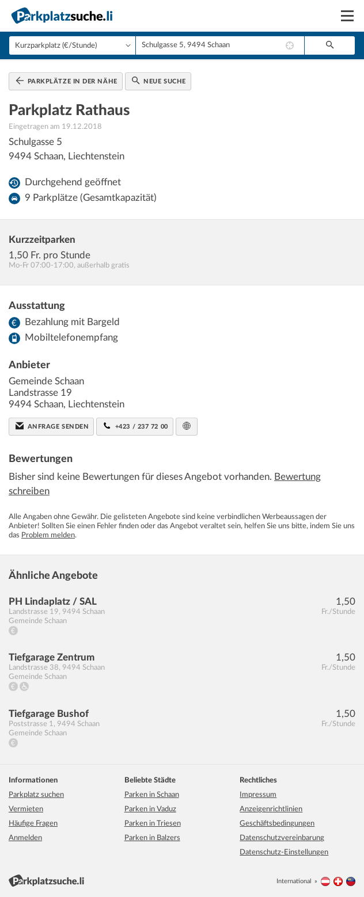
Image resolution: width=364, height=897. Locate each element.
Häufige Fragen (33, 823)
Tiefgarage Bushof (49, 714)
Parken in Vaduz (150, 809)
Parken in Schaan (151, 795)
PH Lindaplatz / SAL (53, 601)
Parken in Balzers (152, 838)
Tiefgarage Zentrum (51, 657)
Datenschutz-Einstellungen (284, 852)
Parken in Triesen (152, 823)
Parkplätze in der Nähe (66, 81)
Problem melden (48, 535)
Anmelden (25, 838)
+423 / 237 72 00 (135, 426)
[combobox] (220, 45)
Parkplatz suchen (36, 795)
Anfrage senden (52, 426)
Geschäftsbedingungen (277, 823)
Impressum (258, 795)
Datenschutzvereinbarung (282, 838)
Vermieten (26, 809)
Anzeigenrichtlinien (271, 809)
